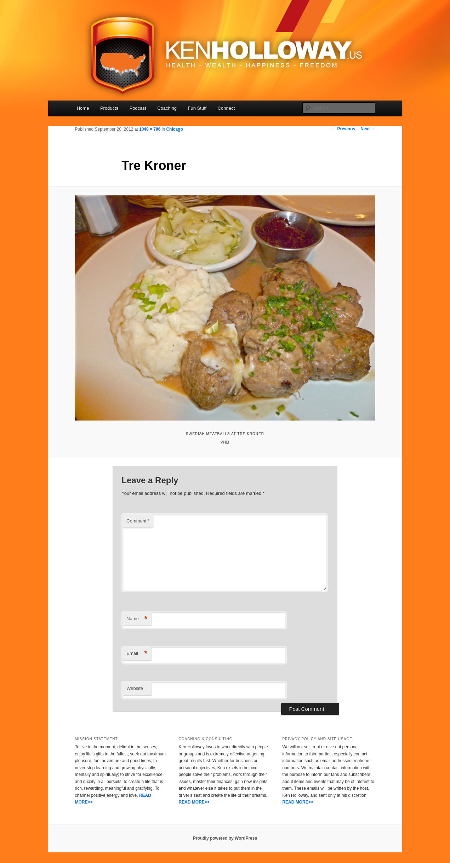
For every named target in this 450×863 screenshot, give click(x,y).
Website (134, 688)
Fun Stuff (197, 108)
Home (83, 108)
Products (109, 108)
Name (136, 619)
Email (136, 653)
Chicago (174, 129)
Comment (137, 521)
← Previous (343, 128)
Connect (226, 108)
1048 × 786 (149, 129)
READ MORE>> (193, 802)
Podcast (138, 108)
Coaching (167, 108)
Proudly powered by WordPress (225, 838)
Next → (367, 128)
